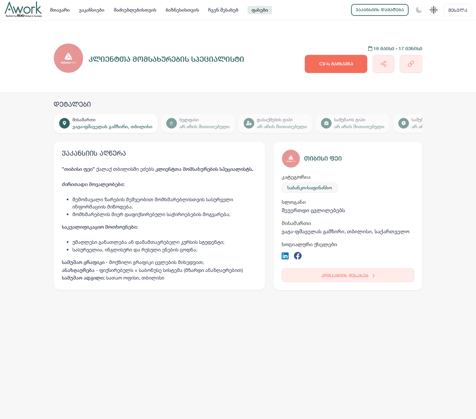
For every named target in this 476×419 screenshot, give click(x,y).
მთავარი (60, 10)
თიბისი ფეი (323, 158)
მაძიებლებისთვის (135, 10)
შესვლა (457, 10)
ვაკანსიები (91, 10)
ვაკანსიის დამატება (380, 9)
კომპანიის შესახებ (348, 275)
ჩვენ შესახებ (223, 10)
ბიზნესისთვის (182, 10)
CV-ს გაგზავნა (336, 63)
